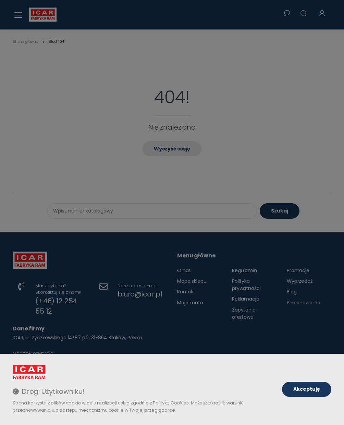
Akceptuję (306, 389)
